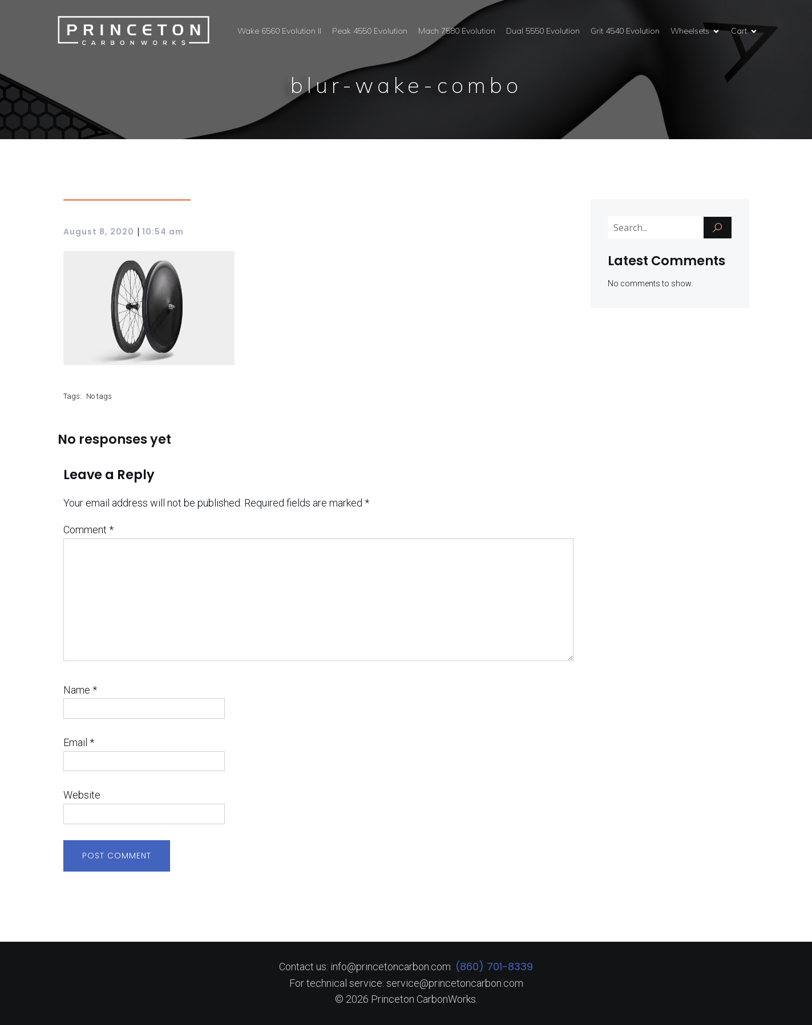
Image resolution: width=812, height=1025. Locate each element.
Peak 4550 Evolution (369, 31)
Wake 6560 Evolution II (279, 31)
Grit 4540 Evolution (625, 31)
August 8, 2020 (98, 231)
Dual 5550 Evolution (543, 31)
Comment (88, 530)
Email (78, 742)
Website (81, 795)
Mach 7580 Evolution (456, 31)
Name (80, 690)
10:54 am (163, 231)
